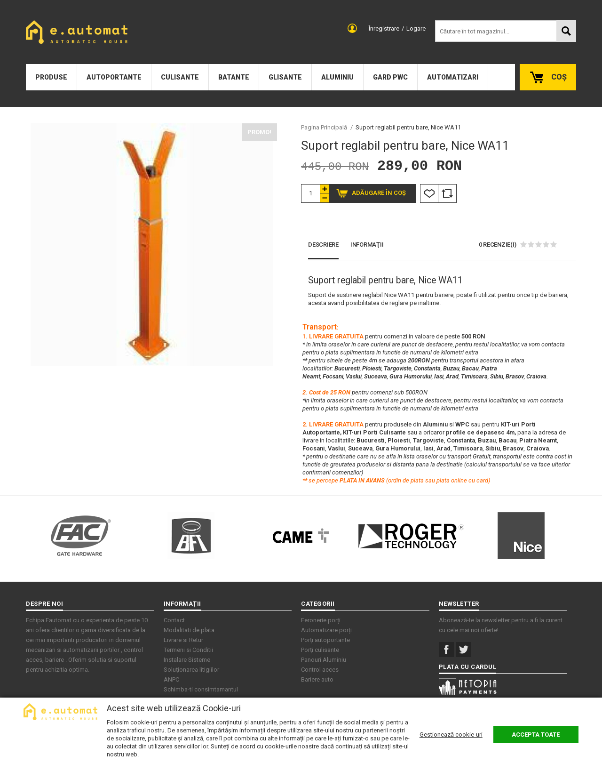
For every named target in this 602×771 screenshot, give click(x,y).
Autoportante (114, 77)
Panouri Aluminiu (323, 659)
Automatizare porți (326, 630)
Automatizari (452, 77)
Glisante (285, 77)
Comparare (447, 193)
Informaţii (367, 244)
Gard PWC (390, 77)
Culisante (180, 77)
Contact (174, 620)
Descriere (323, 244)
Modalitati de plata (189, 630)
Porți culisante (320, 649)
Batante (233, 77)
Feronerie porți (321, 620)
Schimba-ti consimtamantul (201, 689)
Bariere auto (317, 679)
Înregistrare (384, 28)
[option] (151, 244)
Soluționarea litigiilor (191, 669)
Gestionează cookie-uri (451, 734)
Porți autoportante (325, 639)
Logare (416, 28)
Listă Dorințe (429, 193)
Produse (51, 77)
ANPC (171, 679)
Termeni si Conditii (188, 649)
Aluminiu (337, 77)
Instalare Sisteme (187, 659)
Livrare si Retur (183, 639)
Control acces (320, 669)
